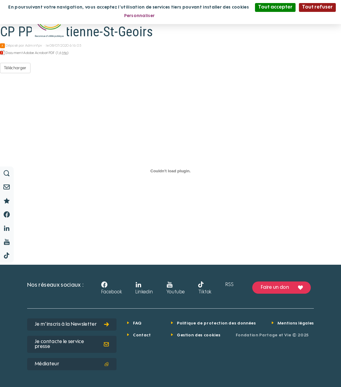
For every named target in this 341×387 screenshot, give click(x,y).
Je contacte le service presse (72, 344)
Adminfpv (33, 46)
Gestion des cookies (198, 335)
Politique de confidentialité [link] (190, 16)
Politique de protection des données (216, 323)
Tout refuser (317, 7)
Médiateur (72, 364)
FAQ (137, 323)
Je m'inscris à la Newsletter (72, 324)
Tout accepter (275, 7)
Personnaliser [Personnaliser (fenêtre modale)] (139, 16)
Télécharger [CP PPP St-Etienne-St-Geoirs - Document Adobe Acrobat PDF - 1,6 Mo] (15, 68)
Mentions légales (296, 323)
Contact (142, 335)
